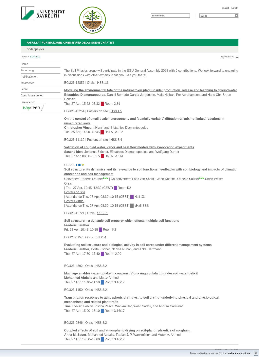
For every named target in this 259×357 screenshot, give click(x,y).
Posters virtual (74, 201)
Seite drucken (227, 56)
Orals (68, 183)
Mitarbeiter (27, 83)
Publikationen (29, 76)
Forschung (27, 70)
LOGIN (234, 8)
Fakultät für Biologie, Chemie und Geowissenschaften (70, 42)
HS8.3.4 (116, 139)
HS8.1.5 (116, 111)
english (226, 8)
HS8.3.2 (101, 266)
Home (24, 56)
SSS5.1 (102, 213)
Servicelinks (158, 15)
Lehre (24, 89)
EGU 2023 (35, 56)
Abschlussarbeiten (32, 95)
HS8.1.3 (103, 82)
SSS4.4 (100, 237)
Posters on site (74, 192)
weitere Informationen (239, 353)
